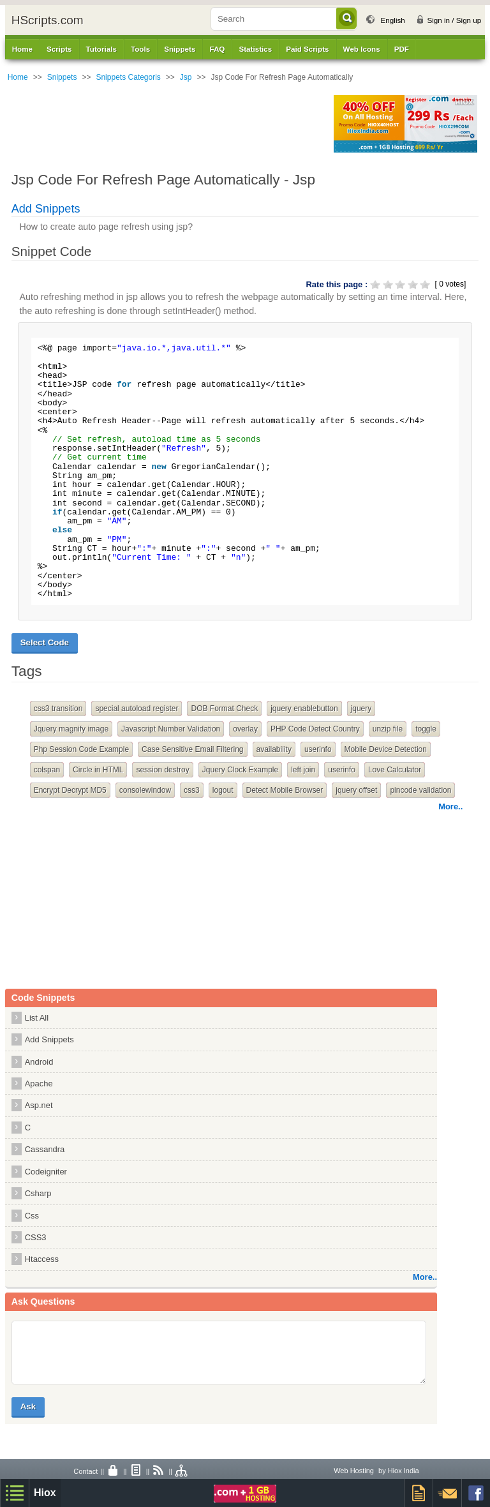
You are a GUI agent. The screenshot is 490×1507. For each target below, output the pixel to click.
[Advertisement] (165, 124)
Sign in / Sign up (454, 20)
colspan (47, 769)
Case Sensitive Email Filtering (192, 749)
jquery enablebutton (304, 708)
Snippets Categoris (128, 77)
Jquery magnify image (71, 728)
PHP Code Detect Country (315, 728)
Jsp (186, 77)
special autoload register (136, 708)
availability (274, 749)
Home (22, 49)
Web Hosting (354, 1470)
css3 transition (58, 708)
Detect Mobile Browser (284, 790)
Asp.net (39, 1105)
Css (32, 1215)
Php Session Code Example (81, 749)
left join (303, 769)
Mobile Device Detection (386, 749)
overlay (245, 728)
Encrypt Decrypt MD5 (70, 790)
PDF (401, 49)
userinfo (318, 749)
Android (39, 1062)
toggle (425, 728)
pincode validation (420, 790)
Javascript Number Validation (170, 728)
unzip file (388, 728)
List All (36, 1018)
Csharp (38, 1193)
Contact (85, 1471)
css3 (192, 790)
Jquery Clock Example (240, 769)
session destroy (162, 769)
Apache (39, 1083)
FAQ (217, 49)
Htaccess (42, 1259)
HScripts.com (47, 20)
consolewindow (145, 790)
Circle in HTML (98, 769)
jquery (361, 708)
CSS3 (36, 1237)
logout (223, 790)
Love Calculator (394, 769)
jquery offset (356, 790)
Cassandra (45, 1149)
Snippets (62, 77)
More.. (450, 806)
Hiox (45, 1492)
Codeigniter (46, 1171)
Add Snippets (45, 208)
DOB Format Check (224, 708)
